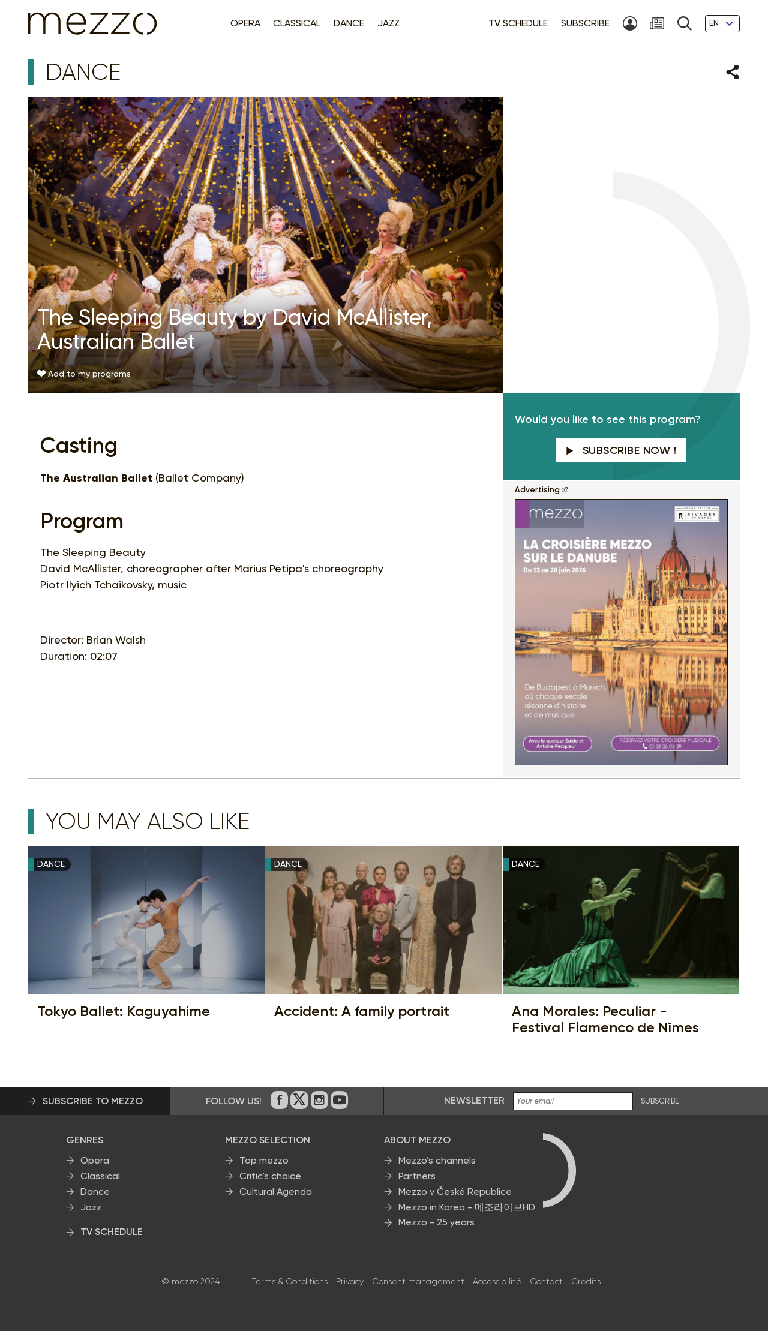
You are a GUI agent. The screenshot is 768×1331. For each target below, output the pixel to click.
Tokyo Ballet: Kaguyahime (123, 1011)
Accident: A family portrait (361, 1011)
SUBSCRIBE (660, 1101)
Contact (546, 1281)
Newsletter (474, 1100)
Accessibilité (497, 1281)
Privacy (350, 1281)
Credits (586, 1281)
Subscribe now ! (621, 450)
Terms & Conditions (290, 1281)
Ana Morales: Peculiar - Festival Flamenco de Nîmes (605, 1019)
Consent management (418, 1281)
